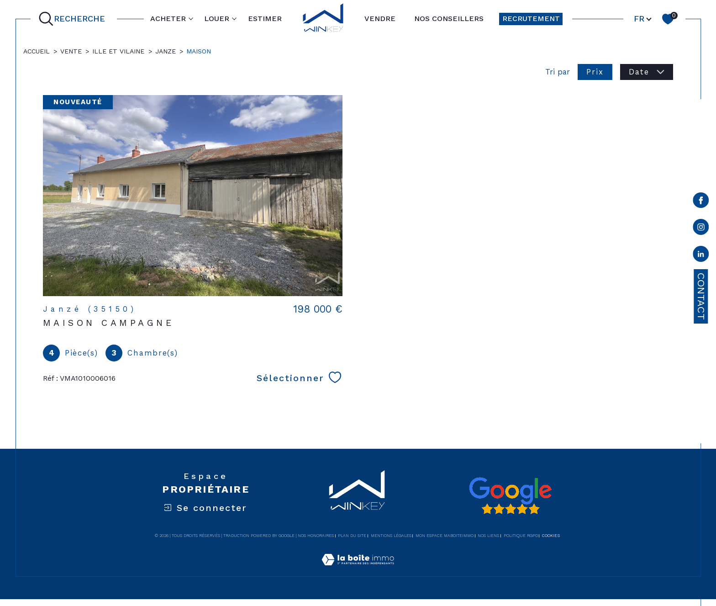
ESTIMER (265, 18)
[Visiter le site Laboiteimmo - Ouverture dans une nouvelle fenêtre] (357, 570)
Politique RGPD (521, 535)
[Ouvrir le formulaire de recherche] (73, 19)
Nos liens (488, 535)
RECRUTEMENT (531, 18)
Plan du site (352, 535)
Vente (71, 51)
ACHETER (168, 18)
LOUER (216, 18)
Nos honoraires (316, 535)
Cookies (551, 535)
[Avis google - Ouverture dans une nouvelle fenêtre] (510, 496)
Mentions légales (391, 535)
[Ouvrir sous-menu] (191, 18)
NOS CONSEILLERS (449, 18)
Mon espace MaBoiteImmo (445, 535)
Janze (165, 51)
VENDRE (379, 18)
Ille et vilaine (118, 51)
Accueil (36, 51)
